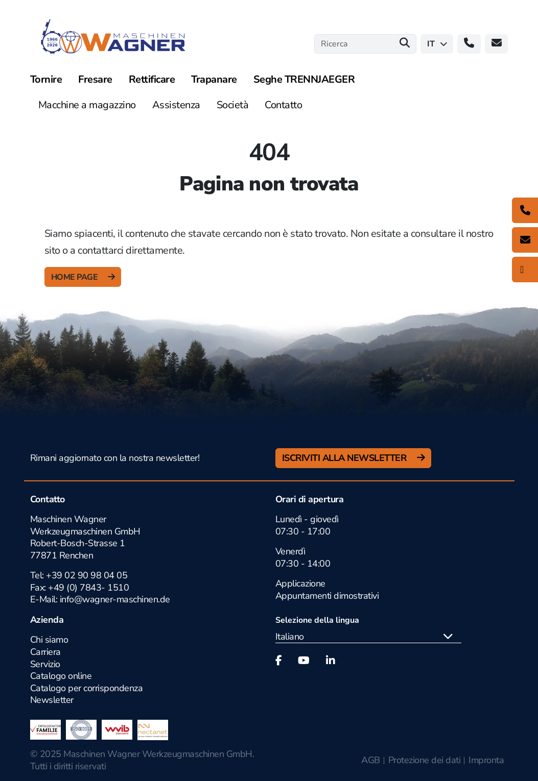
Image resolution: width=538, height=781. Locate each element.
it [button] (437, 44)
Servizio (45, 664)
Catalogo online (61, 676)
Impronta (486, 760)
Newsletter (52, 700)
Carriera (45, 652)
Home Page (75, 277)
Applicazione (300, 583)
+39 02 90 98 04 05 (86, 575)
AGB (370, 760)
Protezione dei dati (424, 760)
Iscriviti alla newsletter (345, 458)
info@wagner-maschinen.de (113, 599)
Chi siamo (49, 639)
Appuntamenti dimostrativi (327, 596)
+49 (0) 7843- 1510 (88, 587)
